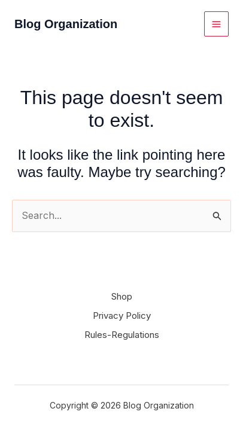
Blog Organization (65, 24)
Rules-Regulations (121, 334)
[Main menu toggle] (216, 23)
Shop (121, 296)
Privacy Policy (122, 315)
